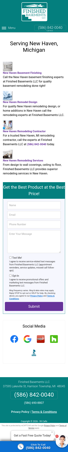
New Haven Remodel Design (20, 96)
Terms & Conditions (44, 411)
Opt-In (15, 275)
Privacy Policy (36, 295)
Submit (34, 306)
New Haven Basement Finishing (22, 67)
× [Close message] (52, 432)
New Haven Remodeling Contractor (24, 125)
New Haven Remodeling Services (23, 154)
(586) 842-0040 (50, 27)
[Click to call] (34, 446)
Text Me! (17, 257)
